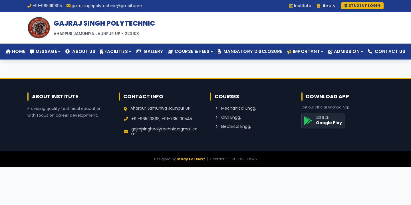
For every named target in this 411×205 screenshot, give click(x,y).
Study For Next (191, 159)
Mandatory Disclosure (250, 51)
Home (15, 51)
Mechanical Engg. (235, 108)
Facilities (116, 51)
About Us (80, 51)
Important (305, 51)
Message (45, 51)
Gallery (149, 51)
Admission (345, 51)
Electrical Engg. (233, 126)
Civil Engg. (228, 117)
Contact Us (386, 51)
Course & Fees (190, 51)
